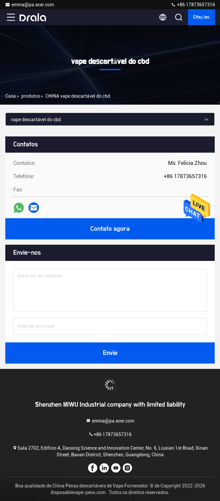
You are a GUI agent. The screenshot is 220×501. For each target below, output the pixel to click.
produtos (30, 96)
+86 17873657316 (193, 4)
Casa (10, 96)
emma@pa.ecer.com (29, 4)
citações (201, 17)
